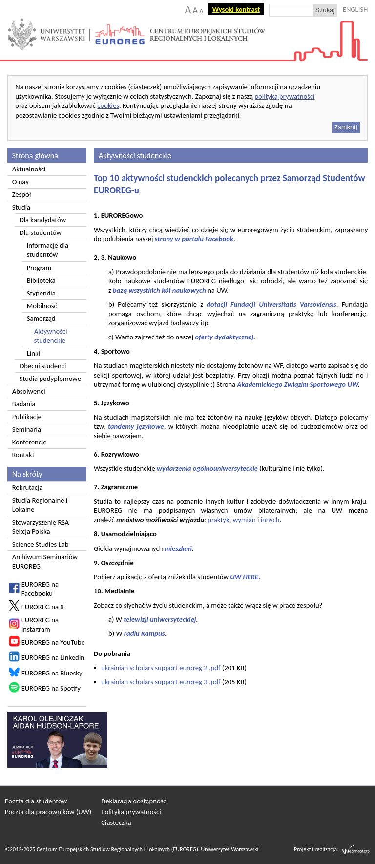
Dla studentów (41, 232)
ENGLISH (355, 9)
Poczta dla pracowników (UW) (48, 811)
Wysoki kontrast (236, 9)
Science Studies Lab (40, 544)
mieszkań (178, 548)
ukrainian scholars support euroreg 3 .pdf (161, 681)
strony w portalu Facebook (194, 238)
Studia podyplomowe (50, 378)
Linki (33, 353)
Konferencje (29, 442)
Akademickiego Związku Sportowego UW (297, 384)
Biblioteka (41, 280)
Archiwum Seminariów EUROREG (45, 561)
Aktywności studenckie (50, 336)
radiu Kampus (144, 633)
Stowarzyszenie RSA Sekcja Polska (40, 527)
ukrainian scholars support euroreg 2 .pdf (161, 667)
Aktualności (29, 169)
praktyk (218, 519)
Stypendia (41, 293)
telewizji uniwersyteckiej (160, 619)
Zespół (21, 194)
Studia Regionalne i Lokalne (39, 505)
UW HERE (243, 576)
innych (270, 519)
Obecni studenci (43, 365)
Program (39, 267)
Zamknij (345, 127)
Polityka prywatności (131, 811)
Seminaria (26, 429)
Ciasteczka (116, 822)
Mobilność (42, 305)
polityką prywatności (284, 96)
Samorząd (41, 318)
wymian (244, 519)
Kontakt (23, 454)
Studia (21, 207)
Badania (24, 404)
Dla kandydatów (43, 219)
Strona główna (35, 155)
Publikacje (27, 416)
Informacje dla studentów (47, 250)
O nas (20, 181)
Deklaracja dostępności (134, 801)
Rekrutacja (27, 487)
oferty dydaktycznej (224, 337)
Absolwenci (28, 391)
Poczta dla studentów (36, 801)
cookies (108, 105)
